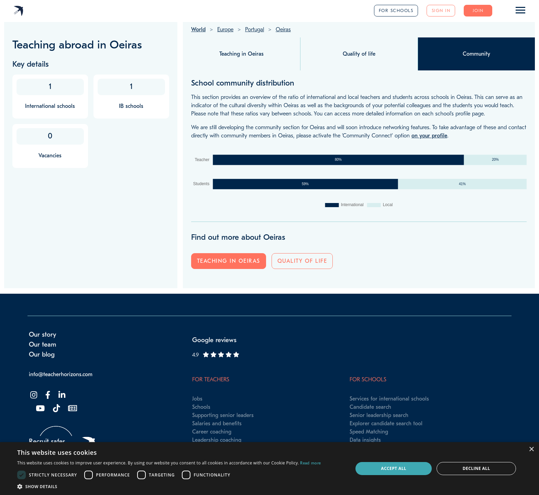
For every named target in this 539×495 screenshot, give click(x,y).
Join (478, 10)
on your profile (429, 136)
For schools (396, 10)
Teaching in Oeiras (228, 261)
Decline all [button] (476, 468)
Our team (42, 344)
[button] (169, 486)
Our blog (42, 354)
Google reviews (214, 340)
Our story (42, 334)
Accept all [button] (393, 468)
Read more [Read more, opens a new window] (310, 463)
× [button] (531, 449)
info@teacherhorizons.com (60, 374)
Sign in (441, 10)
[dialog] (269, 468)
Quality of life (302, 261)
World (198, 29)
